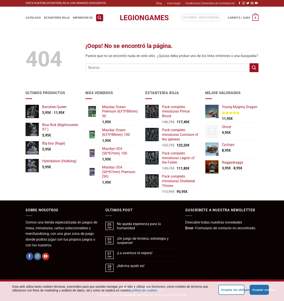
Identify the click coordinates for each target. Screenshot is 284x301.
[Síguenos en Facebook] (239, 3)
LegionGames (142, 17)
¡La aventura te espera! (134, 253)
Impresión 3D (83, 17)
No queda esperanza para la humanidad (139, 226)
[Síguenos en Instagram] (243, 3)
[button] (99, 18)
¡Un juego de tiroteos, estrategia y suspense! (143, 240)
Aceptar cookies (260, 289)
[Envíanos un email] (252, 3)
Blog (159, 3)
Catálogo (33, 17)
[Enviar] (254, 67)
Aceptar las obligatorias (232, 289)
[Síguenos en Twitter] (248, 3)
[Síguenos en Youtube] (256, 3)
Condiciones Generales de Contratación (210, 3)
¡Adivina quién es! (130, 266)
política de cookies (144, 290)
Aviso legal (173, 3)
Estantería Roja (57, 17)
